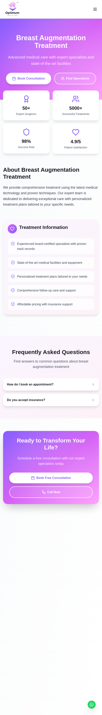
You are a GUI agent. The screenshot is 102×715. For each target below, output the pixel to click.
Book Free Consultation (51, 479)
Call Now (51, 493)
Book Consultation (28, 79)
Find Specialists (75, 79)
